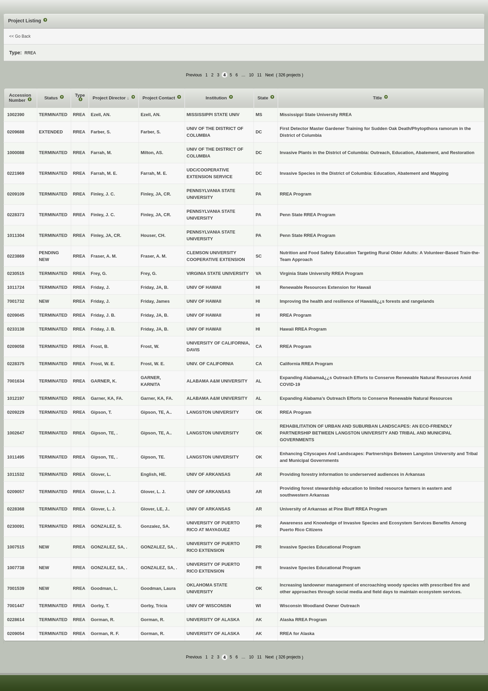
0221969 (15, 173)
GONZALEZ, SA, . (159, 546)
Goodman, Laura (158, 588)
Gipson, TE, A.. (156, 412)
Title (378, 97)
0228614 (15, 619)
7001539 (15, 588)
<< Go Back (19, 36)
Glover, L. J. (153, 491)
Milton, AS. (152, 152)
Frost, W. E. (153, 363)
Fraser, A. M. (154, 256)
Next (269, 75)
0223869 (15, 256)
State (263, 97)
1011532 (15, 474)
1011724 (15, 287)
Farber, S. (151, 131)
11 (259, 75)
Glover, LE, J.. (155, 508)
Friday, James (155, 301)
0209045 (15, 315)
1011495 (15, 457)
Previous (194, 75)
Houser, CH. (153, 235)
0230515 (15, 273)
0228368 (15, 508)
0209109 (15, 194)
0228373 (15, 214)
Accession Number (20, 98)
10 (251, 75)
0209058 (15, 346)
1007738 (15, 567)
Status (51, 97)
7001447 (15, 605)
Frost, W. (150, 346)
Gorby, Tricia (154, 605)
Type (80, 95)
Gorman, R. (152, 619)
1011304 (15, 235)
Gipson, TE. (153, 457)
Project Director (110, 97)
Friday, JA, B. (154, 287)
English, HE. (153, 474)
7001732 (15, 301)
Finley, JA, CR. (156, 194)
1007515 (15, 546)
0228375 (15, 363)
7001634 (15, 381)
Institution (217, 97)
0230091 (15, 526)
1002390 (15, 114)
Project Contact (159, 97)
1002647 (15, 432)
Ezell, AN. (151, 114)
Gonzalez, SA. (155, 526)
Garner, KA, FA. (157, 398)
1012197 (15, 398)
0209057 (15, 491)
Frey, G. (149, 273)
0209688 (15, 131)
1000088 (15, 152)
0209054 (15, 633)
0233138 (15, 329)
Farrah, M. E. (154, 173)
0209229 (15, 412)
